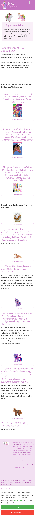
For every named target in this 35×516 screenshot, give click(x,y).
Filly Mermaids (29, 460)
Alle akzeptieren (17, 507)
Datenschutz (27, 482)
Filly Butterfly (18, 460)
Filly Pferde (16, 444)
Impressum (4, 484)
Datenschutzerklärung (17, 500)
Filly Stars (28, 458)
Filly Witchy (21, 462)
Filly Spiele (23, 452)
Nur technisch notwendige (18, 512)
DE (8, 484)
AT (11, 484)
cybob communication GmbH (10, 480)
